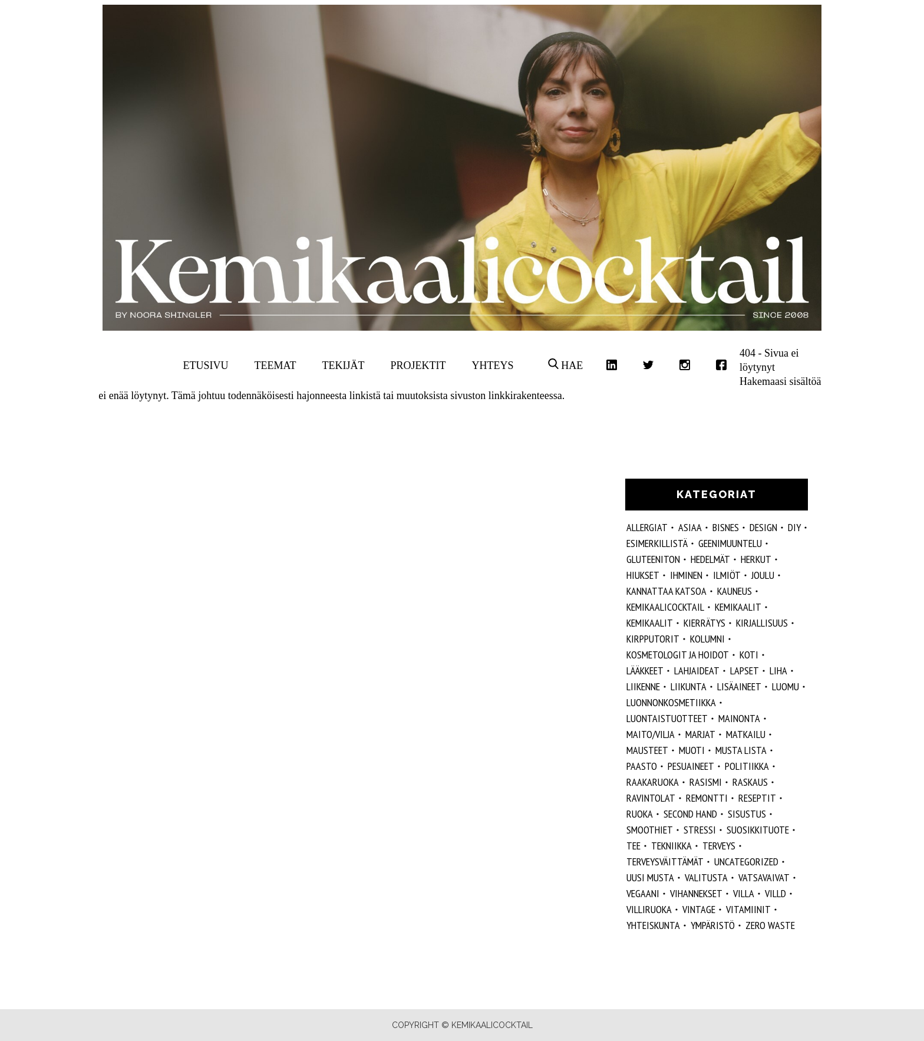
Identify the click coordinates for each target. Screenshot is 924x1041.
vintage (698, 909)
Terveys (718, 845)
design (763, 527)
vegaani (642, 893)
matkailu (745, 734)
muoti (692, 750)
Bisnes (725, 527)
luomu (785, 686)
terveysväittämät (665, 861)
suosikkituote (758, 829)
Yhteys (492, 365)
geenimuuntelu (730, 543)
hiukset (642, 575)
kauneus (734, 591)
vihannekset (696, 893)
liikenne (643, 686)
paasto (641, 766)
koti (749, 654)
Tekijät (343, 365)
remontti (707, 798)
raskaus (750, 782)
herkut (756, 559)
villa (743, 893)
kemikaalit (649, 623)
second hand (690, 814)
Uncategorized (746, 861)
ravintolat (650, 798)
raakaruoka (652, 782)
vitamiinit (748, 909)
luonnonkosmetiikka (671, 702)
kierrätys (704, 623)
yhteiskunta (653, 925)
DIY (794, 527)
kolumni (707, 638)
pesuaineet (691, 766)
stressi (700, 829)
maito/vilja (650, 734)
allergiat (647, 527)
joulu (762, 575)
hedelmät (710, 559)
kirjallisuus (762, 623)
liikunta (689, 686)
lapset (744, 670)
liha (778, 670)
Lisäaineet (739, 686)
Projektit (418, 365)
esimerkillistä (657, 543)
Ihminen (686, 575)
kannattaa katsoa (666, 591)
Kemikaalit (738, 607)
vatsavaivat (764, 877)
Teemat (275, 365)
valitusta (706, 877)
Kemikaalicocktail (665, 607)
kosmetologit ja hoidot (677, 654)
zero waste (770, 925)
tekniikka (671, 845)
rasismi (705, 782)
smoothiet (649, 829)
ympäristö (713, 925)
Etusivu (206, 365)
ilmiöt (727, 575)
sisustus (747, 814)
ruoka (639, 814)
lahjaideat (697, 670)
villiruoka (649, 909)
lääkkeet (645, 670)
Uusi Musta (650, 877)
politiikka (747, 766)
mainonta (739, 718)
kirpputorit (652, 638)
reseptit (757, 798)
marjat (700, 734)
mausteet (647, 750)
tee (633, 845)
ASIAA (690, 527)
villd (775, 893)
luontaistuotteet (667, 718)
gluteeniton (653, 559)
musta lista (741, 750)
